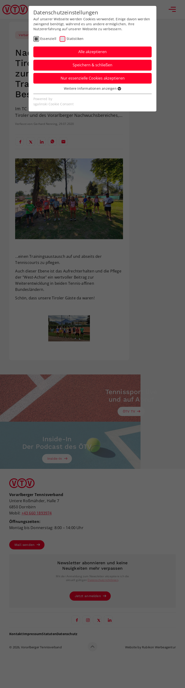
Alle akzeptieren (92, 51)
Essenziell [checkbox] (48, 38)
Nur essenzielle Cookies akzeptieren (93, 78)
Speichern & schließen (92, 65)
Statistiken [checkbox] (75, 38)
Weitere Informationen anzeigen (92, 88)
